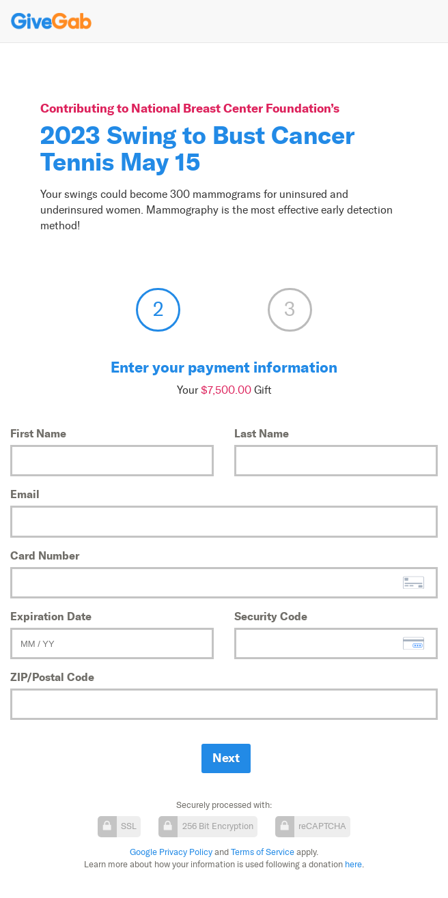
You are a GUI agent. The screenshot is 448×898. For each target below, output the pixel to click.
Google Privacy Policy (171, 852)
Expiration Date (51, 616)
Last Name (261, 433)
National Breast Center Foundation (231, 108)
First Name (38, 433)
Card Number (44, 555)
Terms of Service (262, 852)
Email (25, 494)
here (353, 864)
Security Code (270, 616)
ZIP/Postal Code (52, 677)
